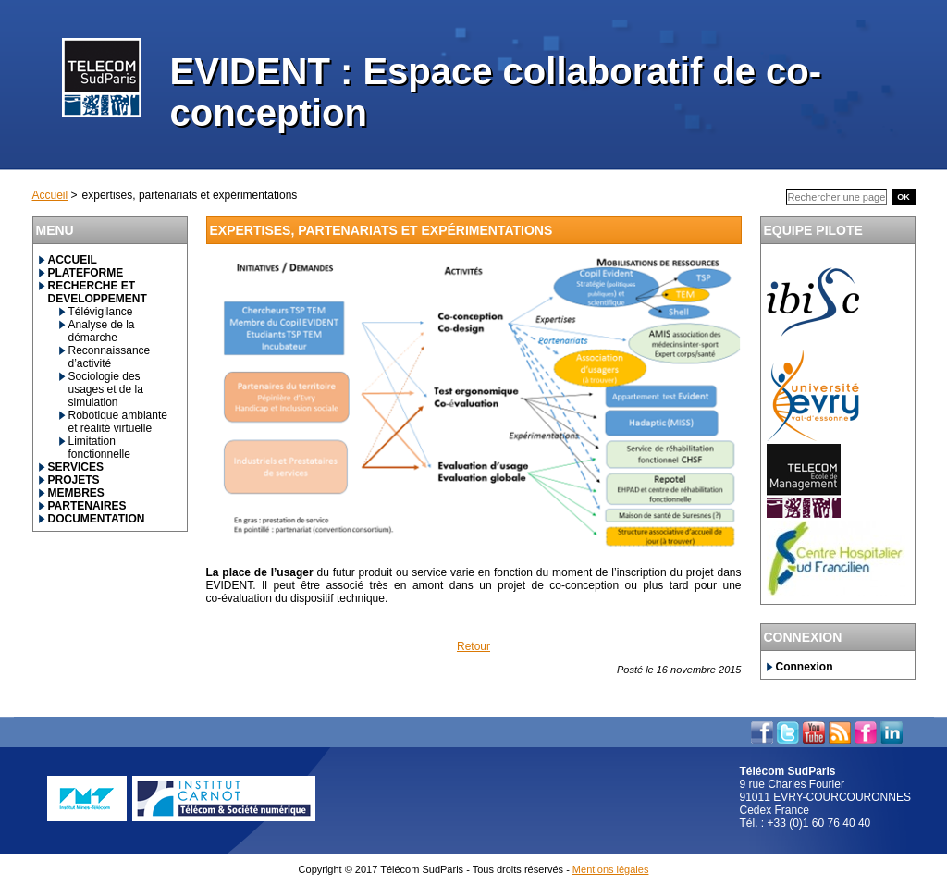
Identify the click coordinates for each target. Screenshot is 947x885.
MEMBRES (76, 492)
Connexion (804, 666)
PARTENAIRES (87, 505)
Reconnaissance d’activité (109, 357)
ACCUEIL (72, 259)
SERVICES (76, 467)
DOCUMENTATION (96, 518)
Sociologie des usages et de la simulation (105, 389)
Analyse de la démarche (101, 331)
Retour (473, 646)
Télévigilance (100, 311)
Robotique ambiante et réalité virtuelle (117, 422)
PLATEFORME (86, 272)
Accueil (50, 195)
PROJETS (74, 479)
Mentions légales (610, 869)
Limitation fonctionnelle (99, 448)
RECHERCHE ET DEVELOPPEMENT (97, 292)
